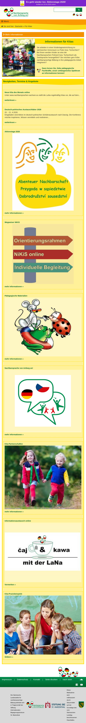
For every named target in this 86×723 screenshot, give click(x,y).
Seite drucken (51, 679)
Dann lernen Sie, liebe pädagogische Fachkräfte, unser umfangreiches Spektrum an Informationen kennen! (61, 70)
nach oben (67, 679)
